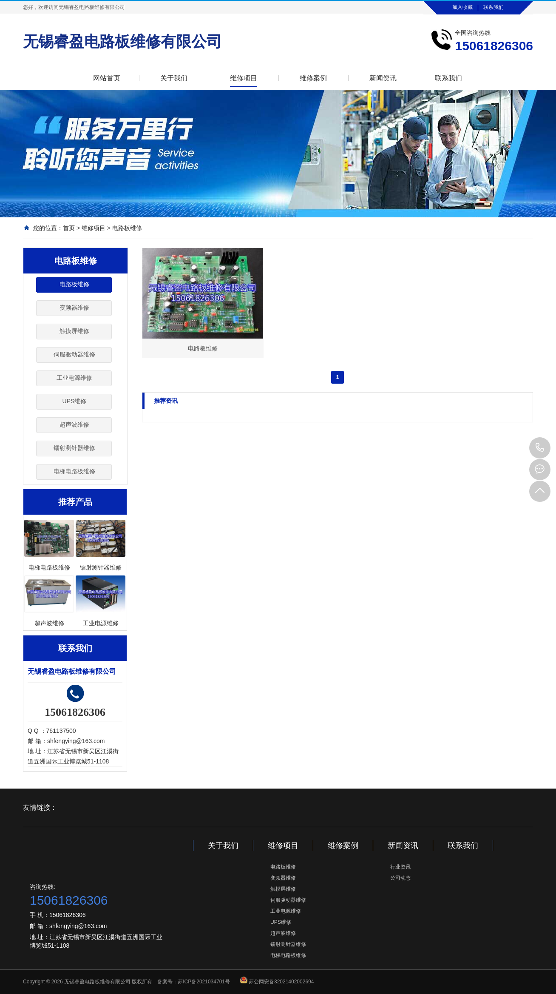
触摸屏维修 (74, 331)
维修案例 (313, 78)
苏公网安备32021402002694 (281, 982)
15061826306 (539, 448)
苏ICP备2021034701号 (204, 982)
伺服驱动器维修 (74, 354)
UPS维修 (74, 401)
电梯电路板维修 (74, 471)
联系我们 (493, 7)
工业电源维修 (74, 377)
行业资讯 (400, 867)
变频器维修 (74, 307)
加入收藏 (462, 7)
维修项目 (243, 78)
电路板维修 (127, 228)
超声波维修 (74, 424)
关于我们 (173, 78)
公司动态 (400, 878)
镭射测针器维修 (74, 447)
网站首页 (106, 78)
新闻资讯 (383, 78)
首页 (69, 228)
